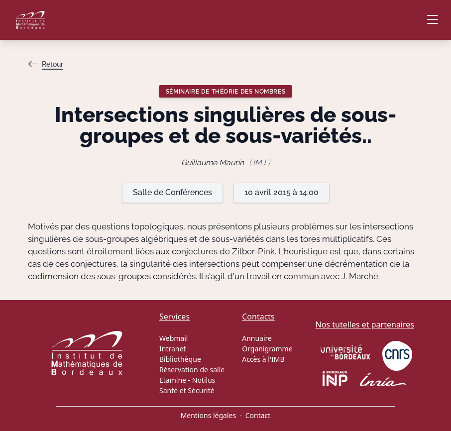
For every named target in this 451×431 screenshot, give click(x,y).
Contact (258, 415)
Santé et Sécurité (187, 390)
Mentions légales (208, 415)
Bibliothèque (180, 359)
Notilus (204, 380)
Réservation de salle (192, 369)
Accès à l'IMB (263, 359)
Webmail (173, 338)
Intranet (172, 348)
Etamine (172, 380)
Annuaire (257, 338)
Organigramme (267, 348)
